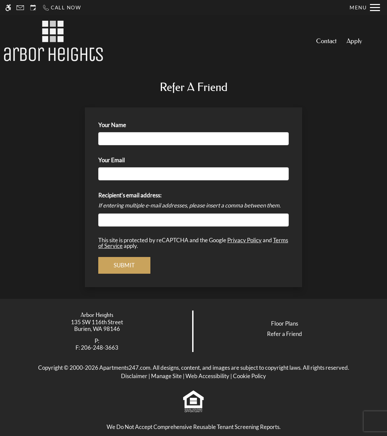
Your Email (122, 160)
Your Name (123, 124)
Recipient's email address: (129, 195)
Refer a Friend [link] (284, 333)
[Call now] (62, 7)
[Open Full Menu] (364, 7)
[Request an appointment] (33, 7)
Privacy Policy (244, 240)
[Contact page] (20, 7)
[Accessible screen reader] (8, 7)
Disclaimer (134, 375)
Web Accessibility (207, 375)
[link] (97, 326)
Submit (124, 265)
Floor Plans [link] (284, 323)
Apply (354, 41)
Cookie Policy (249, 375)
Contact (326, 41)
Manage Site (166, 375)
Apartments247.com (124, 367)
